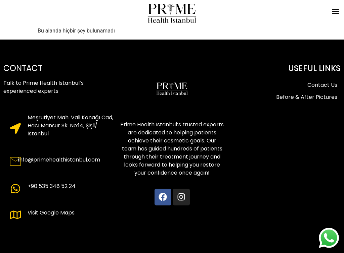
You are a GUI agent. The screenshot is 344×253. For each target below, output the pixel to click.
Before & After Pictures (306, 97)
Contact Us (322, 85)
